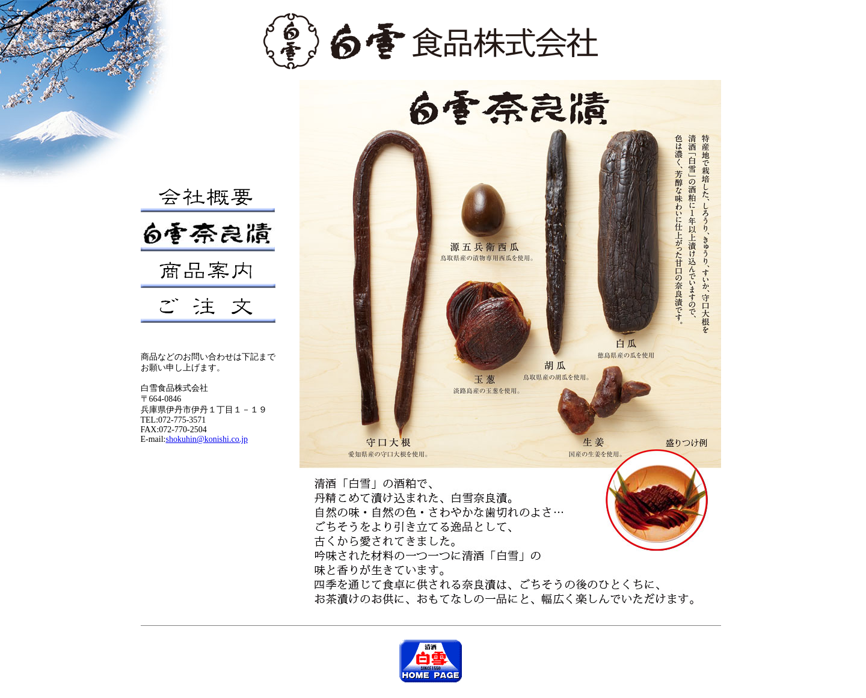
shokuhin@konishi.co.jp (207, 439)
